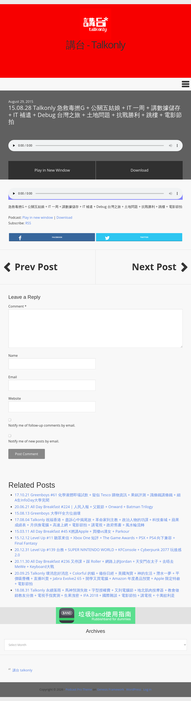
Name (13, 355)
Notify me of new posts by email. (33, 441)
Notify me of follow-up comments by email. (41, 425)
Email (12, 377)
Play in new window (37, 217)
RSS (28, 223)
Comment (17, 306)
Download (139, 170)
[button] (95, 84)
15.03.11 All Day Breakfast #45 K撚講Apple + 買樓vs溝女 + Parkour (72, 531)
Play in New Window (52, 170)
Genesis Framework (110, 689)
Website (14, 398)
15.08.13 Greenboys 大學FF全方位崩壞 (48, 513)
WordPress (133, 689)
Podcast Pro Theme (79, 689)
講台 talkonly (22, 670)
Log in (147, 689)
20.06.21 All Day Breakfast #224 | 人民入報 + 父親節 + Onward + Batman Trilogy (84, 506)
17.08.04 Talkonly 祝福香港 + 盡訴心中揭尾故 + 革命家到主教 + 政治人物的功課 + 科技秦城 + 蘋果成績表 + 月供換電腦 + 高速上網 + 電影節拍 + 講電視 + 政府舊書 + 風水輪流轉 (97, 522)
